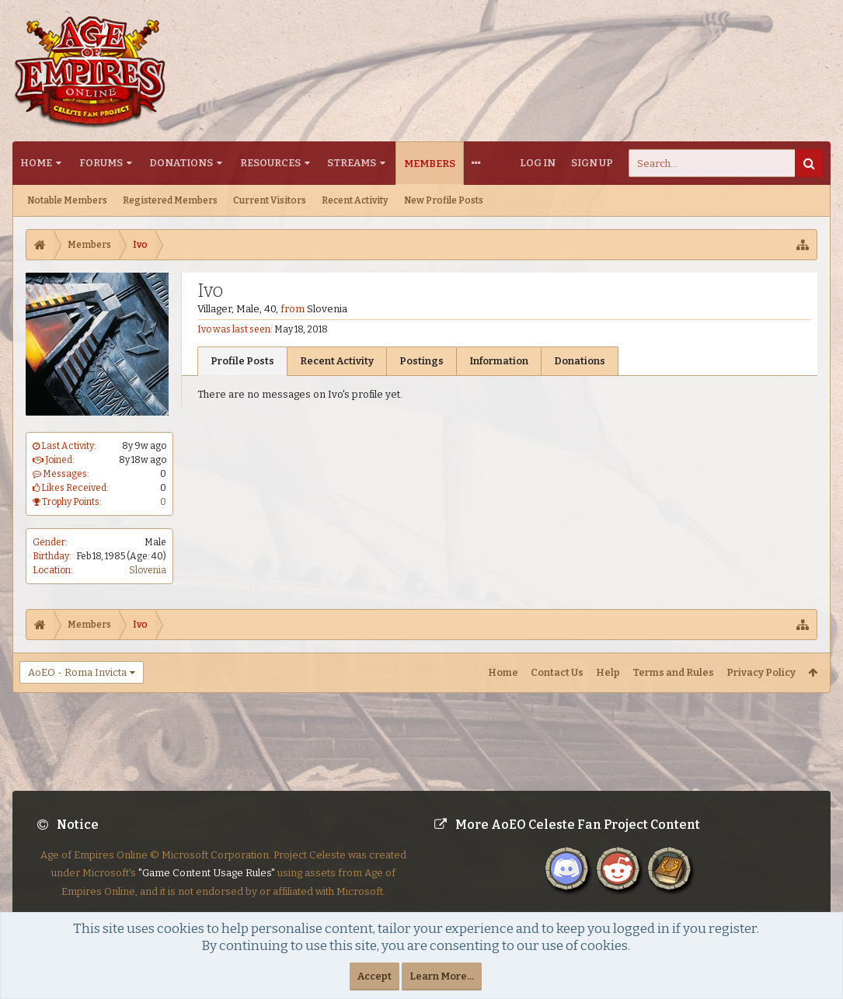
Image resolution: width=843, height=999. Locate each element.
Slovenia (147, 570)
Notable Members (67, 200)
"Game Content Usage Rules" (206, 885)
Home (36, 163)
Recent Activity (355, 200)
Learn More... (441, 976)
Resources (270, 163)
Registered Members (170, 200)
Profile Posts (242, 361)
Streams (351, 163)
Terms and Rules (673, 672)
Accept (374, 976)
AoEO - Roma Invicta (77, 672)
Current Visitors (269, 200)
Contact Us (557, 672)
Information (498, 361)
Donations (181, 163)
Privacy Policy (761, 672)
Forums (101, 163)
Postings (421, 361)
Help (608, 672)
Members (429, 163)
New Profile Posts (443, 200)
